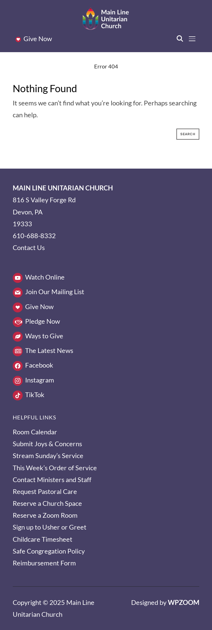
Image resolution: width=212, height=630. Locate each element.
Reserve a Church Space (47, 503)
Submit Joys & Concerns (47, 444)
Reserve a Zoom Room (45, 515)
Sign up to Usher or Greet (49, 527)
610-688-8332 (34, 236)
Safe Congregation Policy (49, 551)
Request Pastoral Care (45, 491)
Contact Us (29, 247)
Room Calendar (35, 432)
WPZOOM (183, 602)
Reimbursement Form (44, 563)
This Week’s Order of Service (55, 468)
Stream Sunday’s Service (48, 455)
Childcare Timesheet (42, 539)
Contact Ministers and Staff (52, 479)
